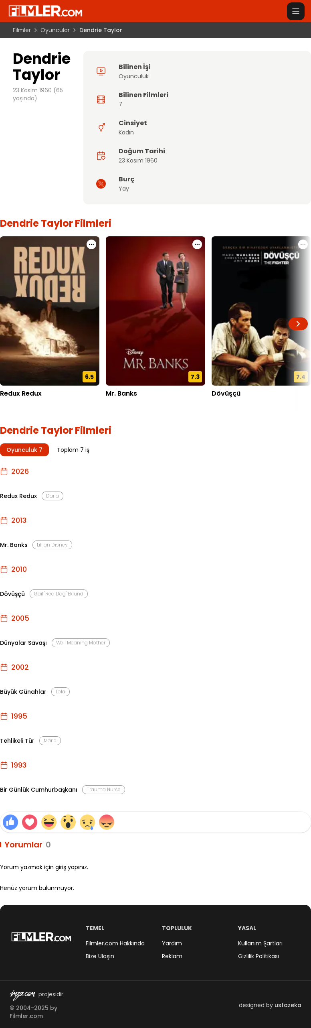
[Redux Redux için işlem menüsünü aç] (91, 244)
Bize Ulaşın (100, 956)
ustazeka (288, 1005)
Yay (124, 188)
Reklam (172, 956)
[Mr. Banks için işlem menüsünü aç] (197, 244)
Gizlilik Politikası (258, 956)
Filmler (22, 30)
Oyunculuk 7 (24, 450)
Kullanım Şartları (260, 943)
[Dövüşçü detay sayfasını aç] (261, 311)
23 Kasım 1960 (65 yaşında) (38, 94)
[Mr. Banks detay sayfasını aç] (155, 311)
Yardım (172, 943)
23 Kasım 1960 (138, 160)
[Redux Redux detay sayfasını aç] (49, 311)
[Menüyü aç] (296, 11)
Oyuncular (55, 30)
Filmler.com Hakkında (115, 943)
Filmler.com (26, 1016)
